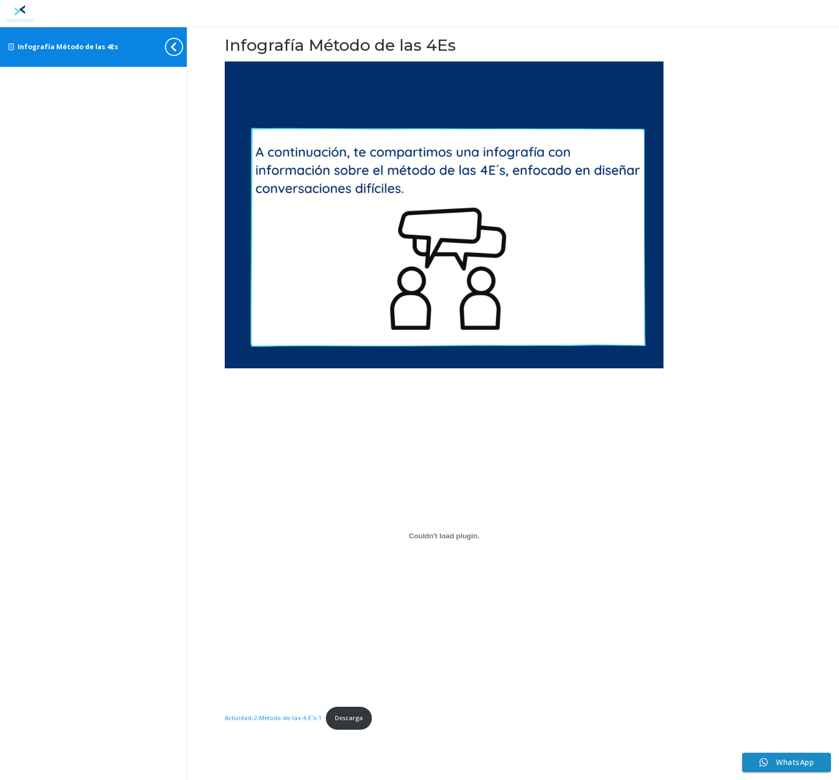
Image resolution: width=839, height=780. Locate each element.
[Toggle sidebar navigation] (183, 47)
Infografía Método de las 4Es (68, 46)
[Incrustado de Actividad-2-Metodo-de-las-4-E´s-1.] (444, 536)
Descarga (349, 718)
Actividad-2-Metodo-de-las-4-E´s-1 (273, 718)
